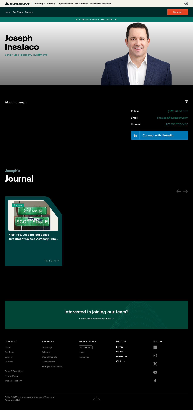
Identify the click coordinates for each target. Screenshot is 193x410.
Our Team (18, 12)
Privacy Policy (11, 376)
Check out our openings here (96, 318)
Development (81, 3)
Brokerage (40, 3)
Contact (177, 11)
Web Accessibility (13, 380)
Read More (52, 260)
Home (7, 12)
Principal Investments (100, 3)
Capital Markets (65, 3)
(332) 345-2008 (178, 111)
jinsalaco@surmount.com (172, 117)
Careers (29, 12)
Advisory (51, 3)
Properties (84, 357)
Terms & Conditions (14, 371)
